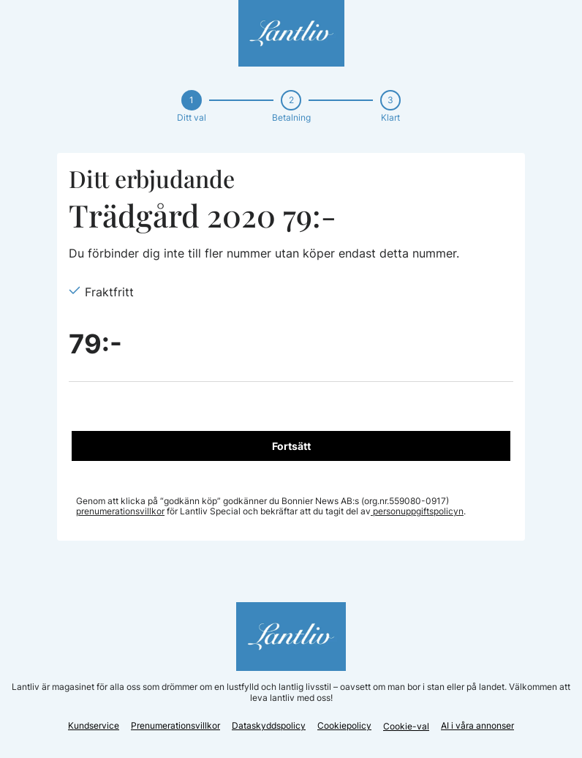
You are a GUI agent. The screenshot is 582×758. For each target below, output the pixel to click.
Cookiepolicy (344, 725)
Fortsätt (291, 446)
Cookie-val (406, 726)
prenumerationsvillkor (120, 511)
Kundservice (93, 725)
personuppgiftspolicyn (417, 511)
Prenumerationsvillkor (175, 725)
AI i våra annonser (477, 725)
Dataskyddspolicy (269, 725)
